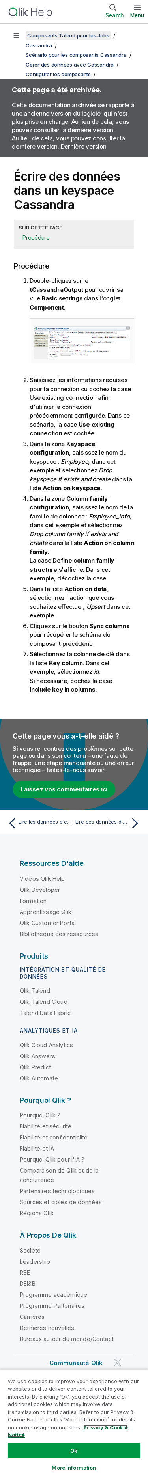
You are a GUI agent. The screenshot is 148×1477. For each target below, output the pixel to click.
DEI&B (28, 1283)
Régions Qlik (37, 1213)
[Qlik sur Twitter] (118, 1362)
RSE (25, 1272)
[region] (74, 1423)
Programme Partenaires (52, 1305)
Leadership (35, 1261)
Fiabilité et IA (37, 1148)
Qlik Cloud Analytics (46, 1045)
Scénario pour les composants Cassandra (76, 55)
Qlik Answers (37, 1056)
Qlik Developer (40, 889)
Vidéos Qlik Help (42, 878)
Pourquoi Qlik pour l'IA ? (52, 1159)
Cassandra (39, 45)
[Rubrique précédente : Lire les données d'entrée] (39, 823)
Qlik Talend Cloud (43, 1001)
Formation (33, 900)
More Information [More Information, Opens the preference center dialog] (74, 1467)
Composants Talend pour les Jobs (68, 35)
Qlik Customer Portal (48, 922)
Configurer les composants (58, 74)
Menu (137, 15)
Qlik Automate (39, 1078)
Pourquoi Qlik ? (40, 1115)
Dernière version (84, 146)
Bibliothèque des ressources (59, 934)
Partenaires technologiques (57, 1191)
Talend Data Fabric (45, 1012)
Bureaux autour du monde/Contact (67, 1338)
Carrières (32, 1316)
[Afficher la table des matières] (16, 35)
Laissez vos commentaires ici (64, 789)
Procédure (36, 237)
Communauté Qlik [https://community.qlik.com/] (76, 1363)
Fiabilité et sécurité (45, 1126)
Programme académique (53, 1294)
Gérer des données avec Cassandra (70, 65)
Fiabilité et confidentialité (54, 1137)
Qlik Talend (35, 990)
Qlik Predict (35, 1067)
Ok (73, 1450)
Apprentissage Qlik (45, 911)
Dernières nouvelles (47, 1327)
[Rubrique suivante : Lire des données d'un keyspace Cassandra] (108, 823)
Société (30, 1250)
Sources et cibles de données (61, 1202)
